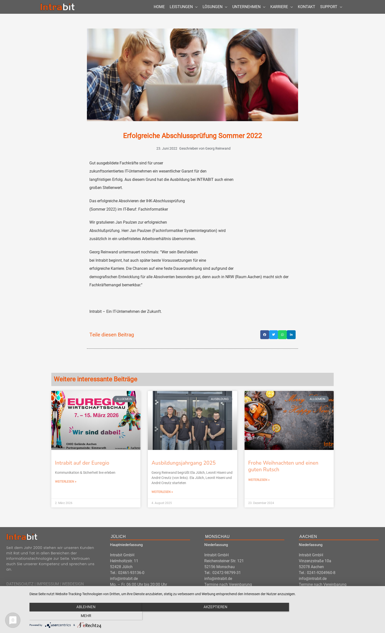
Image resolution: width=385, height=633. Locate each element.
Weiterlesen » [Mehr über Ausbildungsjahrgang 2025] (162, 498)
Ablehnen (82, 616)
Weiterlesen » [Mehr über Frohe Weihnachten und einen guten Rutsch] (259, 486)
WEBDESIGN (73, 589)
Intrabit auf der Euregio (82, 468)
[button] (264, 340)
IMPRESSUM (48, 589)
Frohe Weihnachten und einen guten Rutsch (283, 472)
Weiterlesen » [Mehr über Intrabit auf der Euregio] (65, 487)
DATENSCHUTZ (20, 589)
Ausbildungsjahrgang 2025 (183, 468)
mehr (327, 616)
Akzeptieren (205, 616)
